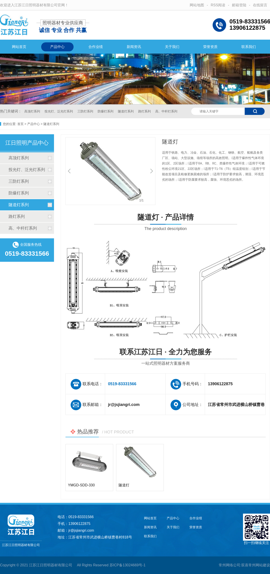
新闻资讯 (134, 47)
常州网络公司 (229, 565)
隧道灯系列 (126, 111)
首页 (20, 124)
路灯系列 (145, 111)
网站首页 (19, 47)
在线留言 (260, 5)
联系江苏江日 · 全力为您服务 (165, 358)
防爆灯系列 (106, 111)
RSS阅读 (218, 5)
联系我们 (248, 47)
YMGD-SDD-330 (81, 485)
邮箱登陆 (239, 5)
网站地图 (197, 5)
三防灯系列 (85, 111)
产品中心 (57, 47)
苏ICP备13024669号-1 (128, 565)
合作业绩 (95, 47)
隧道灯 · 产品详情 (165, 223)
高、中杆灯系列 (166, 111)
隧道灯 (124, 485)
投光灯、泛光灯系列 (59, 111)
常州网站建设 (259, 565)
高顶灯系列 (32, 111)
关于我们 (172, 47)
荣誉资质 (210, 47)
